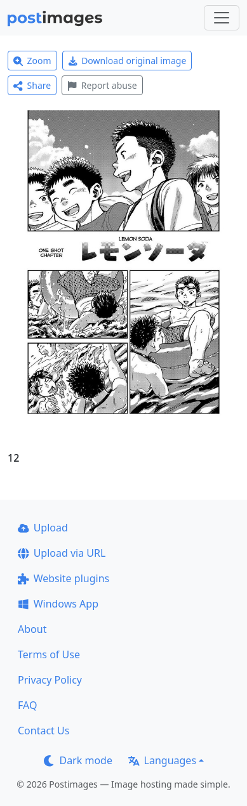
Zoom (32, 61)
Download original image (127, 61)
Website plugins (63, 578)
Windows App (58, 604)
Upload (43, 528)
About (32, 629)
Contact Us (43, 731)
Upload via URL (61, 553)
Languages (162, 760)
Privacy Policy (50, 680)
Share (32, 85)
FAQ (27, 705)
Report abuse (102, 85)
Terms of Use (49, 654)
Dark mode (78, 760)
